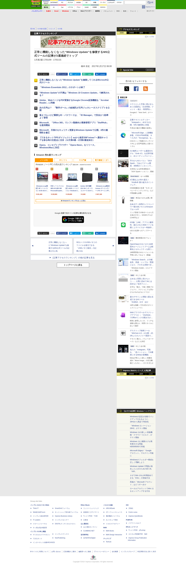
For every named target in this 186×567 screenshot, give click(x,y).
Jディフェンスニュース (114, 512)
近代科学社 (84, 535)
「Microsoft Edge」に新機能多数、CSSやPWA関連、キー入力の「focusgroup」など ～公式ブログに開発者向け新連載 (141, 138)
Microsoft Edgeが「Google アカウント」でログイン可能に (141, 453)
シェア (64, 74)
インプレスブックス (62, 534)
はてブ (77, 74)
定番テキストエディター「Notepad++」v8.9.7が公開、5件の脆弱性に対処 (140, 122)
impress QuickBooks (136, 516)
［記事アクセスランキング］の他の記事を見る (73, 258)
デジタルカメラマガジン (41, 535)
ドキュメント (108, 11)
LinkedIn (102, 74)
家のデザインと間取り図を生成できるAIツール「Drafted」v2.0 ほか (141, 299)
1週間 (141, 33)
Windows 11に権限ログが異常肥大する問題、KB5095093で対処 (141, 444)
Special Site (128, 70)
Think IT (35, 508)
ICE (127, 505)
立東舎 (85, 520)
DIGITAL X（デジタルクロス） (65, 524)
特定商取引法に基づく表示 (146, 551)
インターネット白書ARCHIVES (44, 542)
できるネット (37, 538)
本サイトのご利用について (39, 551)
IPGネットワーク (132, 527)
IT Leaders (36, 520)
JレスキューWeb (112, 520)
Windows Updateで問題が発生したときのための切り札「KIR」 (141, 468)
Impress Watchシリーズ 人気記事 (137, 370)
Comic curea (133, 512)
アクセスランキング (131, 29)
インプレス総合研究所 (40, 516)
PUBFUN (129, 520)
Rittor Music (85, 505)
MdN (105, 528)
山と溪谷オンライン (90, 527)
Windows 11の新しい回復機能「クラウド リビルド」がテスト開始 (141, 434)
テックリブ (107, 538)
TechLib (108, 542)
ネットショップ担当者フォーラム (66, 512)
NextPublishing (60, 538)
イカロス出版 (108, 505)
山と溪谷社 (84, 524)
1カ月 (151, 33)
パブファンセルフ (135, 523)
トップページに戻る (73, 265)
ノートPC (44, 160)
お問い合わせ (56, 551)
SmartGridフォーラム (62, 508)
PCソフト (63, 160)
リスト (52, 74)
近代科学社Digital (89, 538)
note (89, 74)
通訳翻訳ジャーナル (113, 516)
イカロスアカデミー (113, 524)
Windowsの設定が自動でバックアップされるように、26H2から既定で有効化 (142, 419)
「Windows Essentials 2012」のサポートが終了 (62, 87)
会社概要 (115, 551)
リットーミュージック (91, 508)
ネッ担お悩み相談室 (40, 528)
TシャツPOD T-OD (90, 516)
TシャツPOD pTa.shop (137, 530)
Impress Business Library (63, 516)
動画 (124, 11)
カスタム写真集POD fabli (138, 534)
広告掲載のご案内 (69, 551)
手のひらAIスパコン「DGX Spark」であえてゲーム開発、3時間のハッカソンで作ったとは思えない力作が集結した (141, 166)
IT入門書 (82, 160)
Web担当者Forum (39, 512)
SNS (118, 11)
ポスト (45, 74)
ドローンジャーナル (40, 524)
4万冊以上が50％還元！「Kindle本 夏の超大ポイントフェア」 (142, 182)
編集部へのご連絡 (85, 551)
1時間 (122, 33)
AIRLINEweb (110, 508)
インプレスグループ (128, 551)
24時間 (131, 33)
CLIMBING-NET (88, 531)
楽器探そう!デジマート (91, 512)
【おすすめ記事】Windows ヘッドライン (138, 411)
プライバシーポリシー (101, 551)
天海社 (131, 508)
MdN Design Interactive (114, 535)
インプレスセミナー (62, 520)
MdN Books (110, 531)
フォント (133, 11)
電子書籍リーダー (102, 160)
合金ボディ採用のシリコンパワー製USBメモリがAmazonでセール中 (141, 206)
